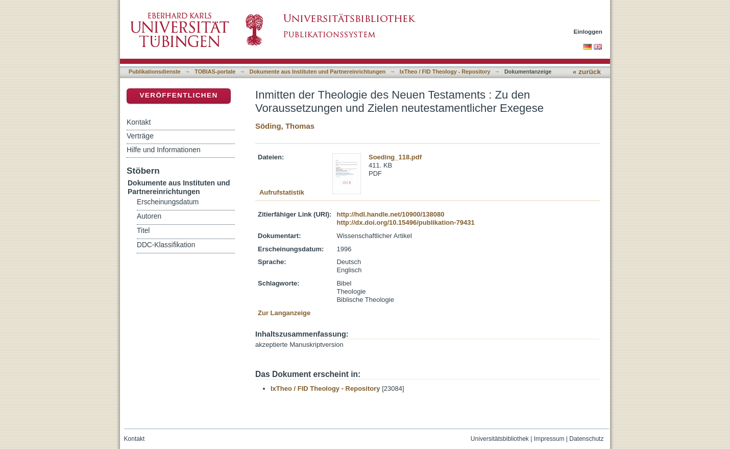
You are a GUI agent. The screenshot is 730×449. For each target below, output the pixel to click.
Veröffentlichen (178, 95)
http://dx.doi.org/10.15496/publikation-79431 (405, 222)
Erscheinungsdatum (168, 202)
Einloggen (588, 31)
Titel (143, 230)
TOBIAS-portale (214, 71)
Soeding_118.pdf (395, 157)
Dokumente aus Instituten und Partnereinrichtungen (318, 71)
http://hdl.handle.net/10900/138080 (390, 214)
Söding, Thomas (284, 126)
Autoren (149, 216)
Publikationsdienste (155, 71)
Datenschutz (586, 438)
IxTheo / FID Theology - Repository (445, 71)
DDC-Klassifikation (166, 245)
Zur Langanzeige (284, 313)
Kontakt (139, 122)
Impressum (549, 438)
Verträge (140, 136)
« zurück (587, 72)
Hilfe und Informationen (164, 150)
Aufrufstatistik (281, 192)
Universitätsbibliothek (500, 438)
